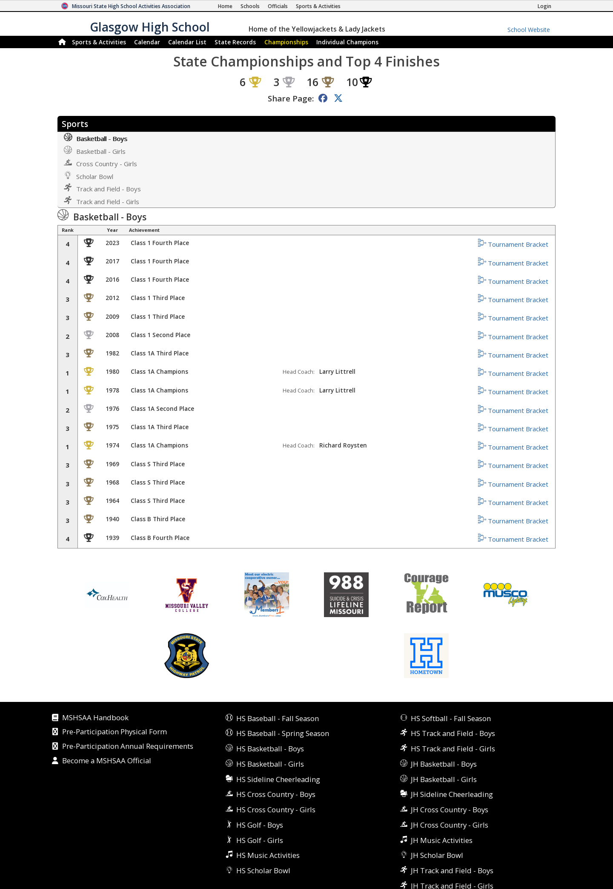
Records (235, 42)
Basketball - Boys (95, 138)
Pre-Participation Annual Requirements (127, 746)
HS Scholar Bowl (263, 870)
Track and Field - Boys (102, 188)
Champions (347, 42)
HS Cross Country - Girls (275, 809)
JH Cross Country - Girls (449, 825)
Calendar (147, 42)
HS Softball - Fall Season (451, 718)
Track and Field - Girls (101, 201)
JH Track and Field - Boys (452, 870)
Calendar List (187, 42)
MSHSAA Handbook (95, 718)
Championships (286, 42)
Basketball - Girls (95, 150)
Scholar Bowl (88, 175)
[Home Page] (225, 6)
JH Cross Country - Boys (449, 809)
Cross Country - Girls (100, 163)
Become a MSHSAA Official (106, 761)
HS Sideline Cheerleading (278, 779)
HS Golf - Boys (259, 825)
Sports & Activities (99, 42)
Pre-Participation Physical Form (114, 732)
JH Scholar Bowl (437, 855)
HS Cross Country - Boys (275, 794)
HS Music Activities (268, 855)
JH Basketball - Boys (444, 764)
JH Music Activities (442, 840)
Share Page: (291, 98)
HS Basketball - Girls (270, 764)
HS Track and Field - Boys (453, 733)
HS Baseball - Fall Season (277, 718)
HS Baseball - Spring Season (282, 733)
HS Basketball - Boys (270, 748)
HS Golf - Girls (259, 840)
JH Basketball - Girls (444, 779)
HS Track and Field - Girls (453, 748)
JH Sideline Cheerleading (452, 794)
